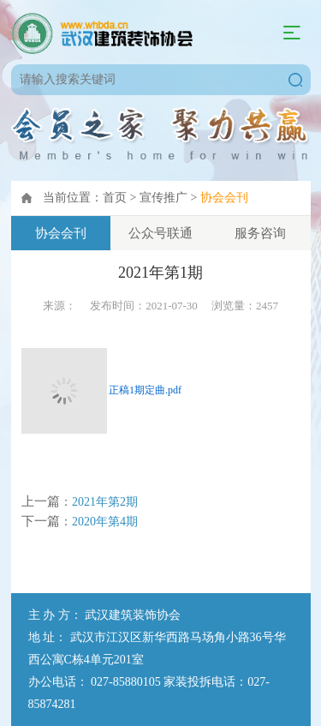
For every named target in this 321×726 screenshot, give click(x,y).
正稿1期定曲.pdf (145, 390)
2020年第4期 (105, 521)
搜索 (295, 79)
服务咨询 (260, 233)
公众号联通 (160, 233)
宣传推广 (163, 197)
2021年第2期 (105, 501)
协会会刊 (224, 197)
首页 (115, 197)
